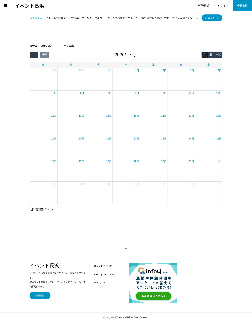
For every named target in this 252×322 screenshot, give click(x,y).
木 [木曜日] (153, 64)
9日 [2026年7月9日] (165, 93)
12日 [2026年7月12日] (54, 115)
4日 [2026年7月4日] (220, 70)
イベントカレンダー (104, 274)
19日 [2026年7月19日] (54, 138)
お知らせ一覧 (212, 18)
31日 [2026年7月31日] (191, 161)
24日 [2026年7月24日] (191, 138)
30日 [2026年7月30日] (164, 161)
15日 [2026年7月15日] (136, 115)
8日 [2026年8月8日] (220, 184)
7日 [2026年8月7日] (192, 184)
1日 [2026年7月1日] (137, 70)
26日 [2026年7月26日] (54, 161)
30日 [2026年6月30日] (109, 70)
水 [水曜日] (126, 64)
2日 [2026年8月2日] (55, 184)
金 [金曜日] (181, 64)
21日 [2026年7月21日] (109, 138)
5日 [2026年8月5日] (137, 184)
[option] (114, 18)
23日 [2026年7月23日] (164, 138)
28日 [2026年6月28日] (54, 70)
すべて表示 (67, 45)
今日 (44, 54)
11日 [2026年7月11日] (219, 93)
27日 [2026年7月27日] (81, 161)
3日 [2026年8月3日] (82, 184)
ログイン (223, 5)
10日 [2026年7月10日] (191, 93)
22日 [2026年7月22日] (136, 138)
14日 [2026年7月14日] (109, 115)
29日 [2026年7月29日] (136, 161)
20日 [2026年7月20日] (81, 138)
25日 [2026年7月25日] (219, 138)
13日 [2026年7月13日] (81, 115)
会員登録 (242, 5)
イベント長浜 (29, 6)
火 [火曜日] (98, 64)
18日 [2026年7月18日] (219, 115)
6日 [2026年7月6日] (82, 93)
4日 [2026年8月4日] (110, 184)
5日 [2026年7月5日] (55, 93)
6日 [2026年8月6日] (165, 184)
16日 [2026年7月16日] (164, 115)
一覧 (218, 54)
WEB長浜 (203, 5)
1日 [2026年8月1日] (220, 161)
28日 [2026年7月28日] (109, 161)
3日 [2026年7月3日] (192, 70)
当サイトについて (103, 266)
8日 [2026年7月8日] (137, 93)
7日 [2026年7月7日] (110, 93)
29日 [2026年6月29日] (81, 70)
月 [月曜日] (71, 64)
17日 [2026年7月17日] (191, 115)
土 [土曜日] (208, 64)
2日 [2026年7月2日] (165, 70)
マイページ (99, 283)
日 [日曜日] (43, 64)
